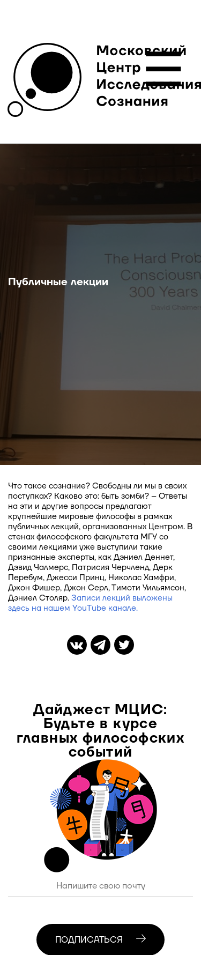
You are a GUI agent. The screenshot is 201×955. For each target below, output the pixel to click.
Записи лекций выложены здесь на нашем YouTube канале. (90, 603)
